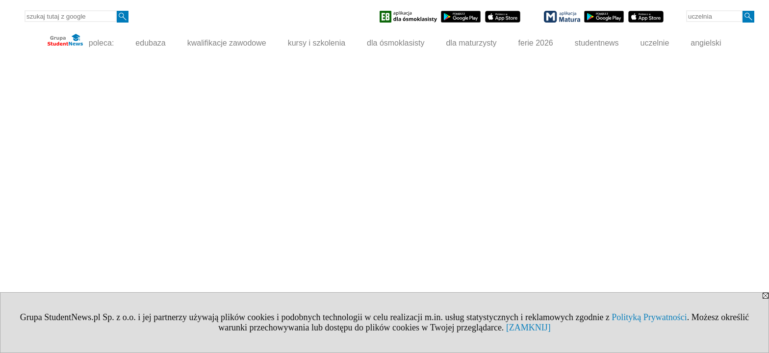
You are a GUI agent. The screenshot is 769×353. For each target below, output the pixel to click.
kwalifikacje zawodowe (226, 43)
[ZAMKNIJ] (528, 327)
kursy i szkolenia (316, 43)
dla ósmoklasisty (395, 43)
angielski (706, 43)
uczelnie (655, 43)
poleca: (81, 40)
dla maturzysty (471, 43)
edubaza (150, 43)
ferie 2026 (535, 43)
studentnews (597, 43)
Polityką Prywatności (649, 317)
